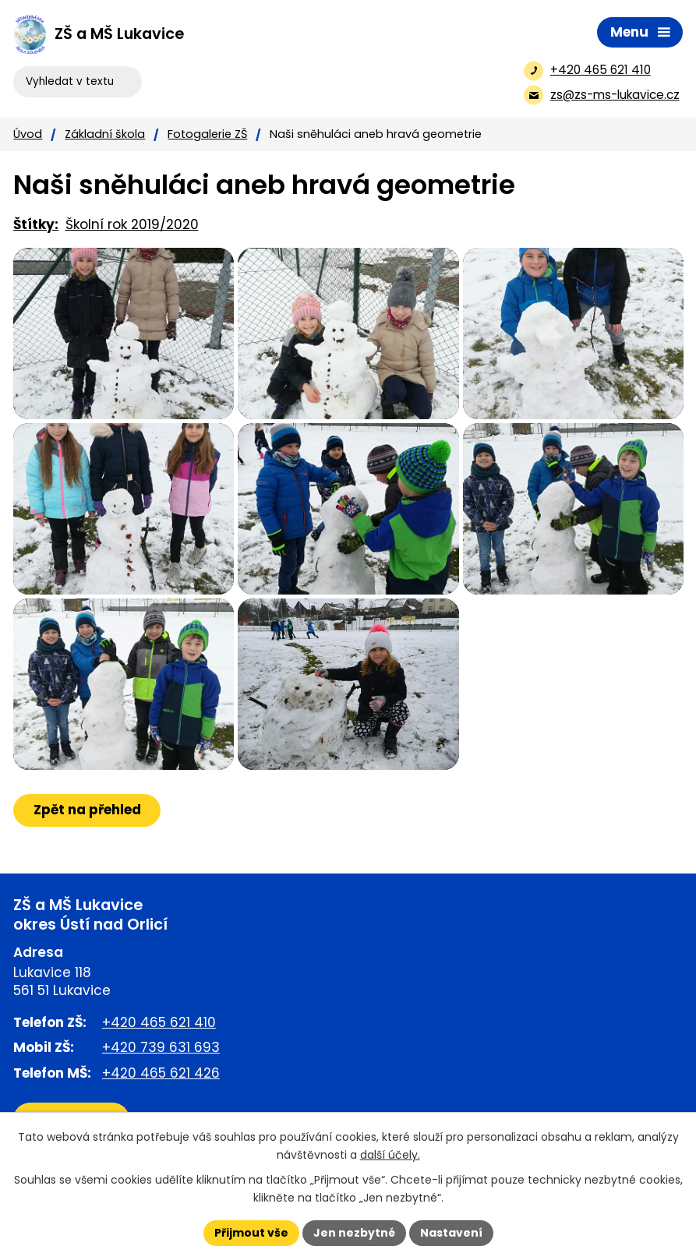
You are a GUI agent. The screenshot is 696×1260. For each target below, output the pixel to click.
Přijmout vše (251, 1233)
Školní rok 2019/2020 (132, 224)
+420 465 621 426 (161, 1073)
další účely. (390, 1155)
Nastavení (451, 1233)
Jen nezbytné (354, 1233)
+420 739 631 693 (161, 1048)
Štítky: (35, 224)
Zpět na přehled (87, 809)
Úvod (27, 134)
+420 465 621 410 (159, 1022)
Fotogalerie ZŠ (207, 134)
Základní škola (105, 134)
